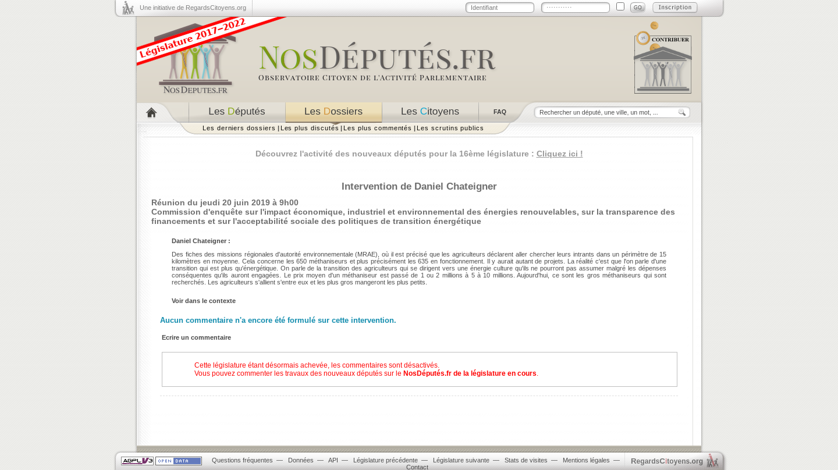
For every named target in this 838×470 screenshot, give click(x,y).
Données (301, 460)
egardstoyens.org (667, 461)
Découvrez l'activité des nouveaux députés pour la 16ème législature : (419, 153)
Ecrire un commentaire (196, 337)
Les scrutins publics (450, 127)
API (333, 460)
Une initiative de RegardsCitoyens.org (193, 7)
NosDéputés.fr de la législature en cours (470, 373)
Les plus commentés (377, 127)
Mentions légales (586, 460)
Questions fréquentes (242, 460)
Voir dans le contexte (204, 300)
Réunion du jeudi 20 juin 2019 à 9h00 (225, 202)
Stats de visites (526, 460)
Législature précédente (385, 460)
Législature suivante (461, 460)
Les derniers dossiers (239, 127)
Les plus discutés (309, 127)
